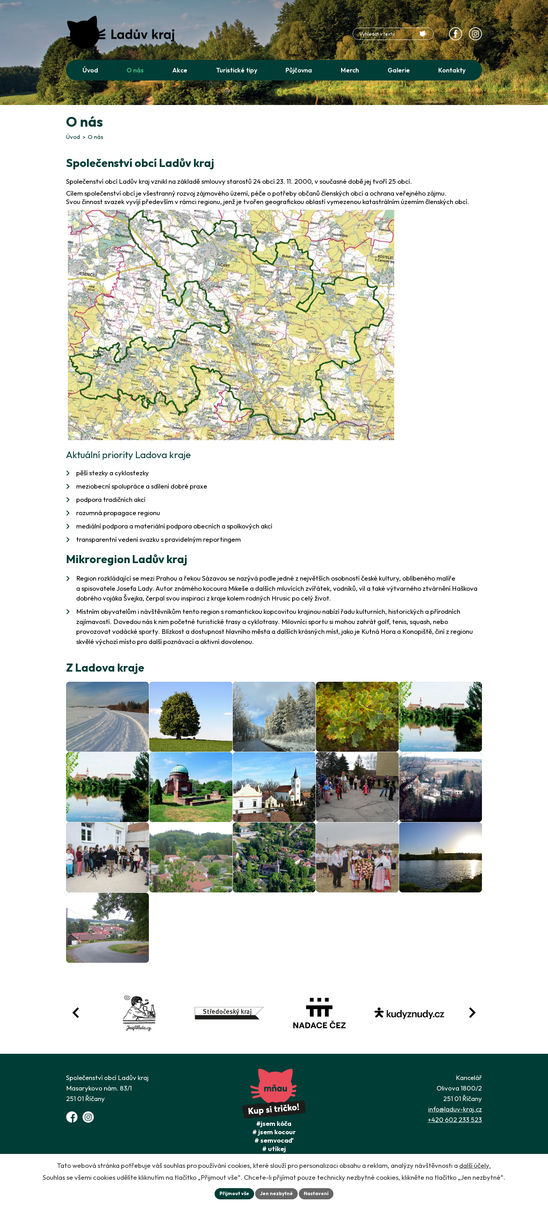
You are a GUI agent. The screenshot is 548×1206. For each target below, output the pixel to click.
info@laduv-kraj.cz (455, 1109)
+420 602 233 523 (455, 1119)
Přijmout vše (234, 1193)
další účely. (475, 1165)
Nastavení (316, 1193)
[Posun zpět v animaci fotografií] (75, 1012)
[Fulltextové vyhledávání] (393, 34)
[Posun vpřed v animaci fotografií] (472, 1012)
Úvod (73, 136)
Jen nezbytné (276, 1193)
